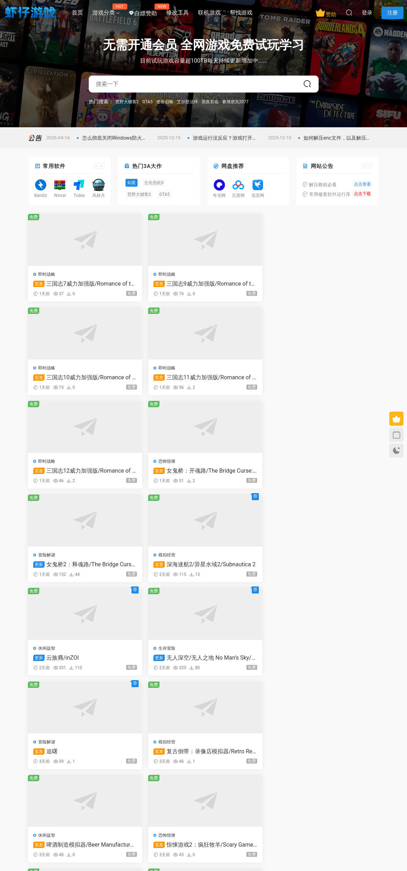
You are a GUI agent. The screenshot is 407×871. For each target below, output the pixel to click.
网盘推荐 (232, 166)
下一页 (221, 699)
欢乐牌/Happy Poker (245, 568)
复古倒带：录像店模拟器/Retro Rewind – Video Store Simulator (336, 473)
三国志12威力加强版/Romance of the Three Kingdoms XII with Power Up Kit (69, 378)
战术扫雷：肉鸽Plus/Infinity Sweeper (337, 662)
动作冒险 (47, 653)
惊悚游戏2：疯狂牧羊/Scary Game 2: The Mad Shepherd (158, 568)
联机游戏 (209, 12)
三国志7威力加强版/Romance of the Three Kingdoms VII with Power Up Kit (69, 283)
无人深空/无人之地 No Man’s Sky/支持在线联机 (157, 473)
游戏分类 (106, 10)
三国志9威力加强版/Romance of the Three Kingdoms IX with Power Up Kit (158, 283)
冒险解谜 (225, 369)
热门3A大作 (147, 166)
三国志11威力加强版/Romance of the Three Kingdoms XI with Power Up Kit (337, 283)
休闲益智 (47, 463)
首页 (77, 12)
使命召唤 (164, 101)
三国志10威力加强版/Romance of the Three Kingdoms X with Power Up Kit (248, 283)
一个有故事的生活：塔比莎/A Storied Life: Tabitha (247, 662)
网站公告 (322, 166)
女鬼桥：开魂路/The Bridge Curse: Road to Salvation (158, 378)
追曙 (225, 473)
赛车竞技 (136, 653)
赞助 (325, 12)
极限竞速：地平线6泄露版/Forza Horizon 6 (156, 662)
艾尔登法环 (187, 101)
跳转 (257, 699)
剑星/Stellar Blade (63, 662)
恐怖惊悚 (136, 369)
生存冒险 (136, 463)
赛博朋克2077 (235, 101)
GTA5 (147, 101)
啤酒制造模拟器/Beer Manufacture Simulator (67, 568)
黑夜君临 (210, 101)
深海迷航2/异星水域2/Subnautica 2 (336, 378)
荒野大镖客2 (127, 101)
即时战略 (47, 274)
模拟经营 (315, 369)
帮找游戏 (241, 12)
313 (201, 699)
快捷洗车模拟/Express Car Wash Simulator (336, 568)
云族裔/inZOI (57, 473)
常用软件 (54, 166)
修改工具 (177, 12)
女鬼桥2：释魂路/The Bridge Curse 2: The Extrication (248, 378)
